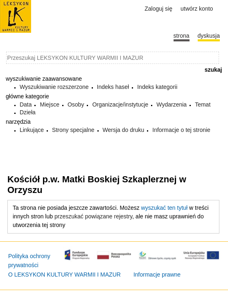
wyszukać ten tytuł (164, 207)
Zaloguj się (158, 8)
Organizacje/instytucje (120, 104)
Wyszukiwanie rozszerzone (54, 87)
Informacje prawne (157, 274)
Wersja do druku (123, 130)
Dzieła (28, 112)
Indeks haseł (113, 87)
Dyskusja (209, 35)
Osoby (76, 104)
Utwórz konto (197, 8)
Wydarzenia (171, 104)
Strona (182, 35)
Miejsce (49, 104)
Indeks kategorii (157, 87)
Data (26, 104)
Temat (202, 104)
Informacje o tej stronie (181, 130)
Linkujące (32, 130)
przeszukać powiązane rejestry (93, 216)
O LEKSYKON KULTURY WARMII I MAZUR (64, 274)
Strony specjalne (73, 130)
